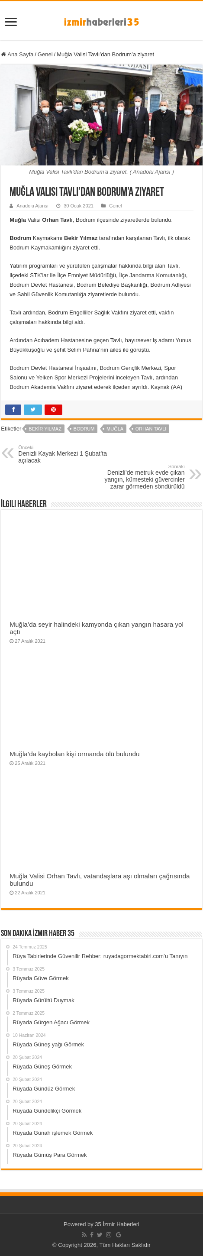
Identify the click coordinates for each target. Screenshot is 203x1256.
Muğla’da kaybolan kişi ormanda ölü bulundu (74, 753)
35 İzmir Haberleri (117, 1224)
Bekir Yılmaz (45, 428)
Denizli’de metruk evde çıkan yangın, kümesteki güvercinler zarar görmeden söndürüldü (140, 477)
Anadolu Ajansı (32, 205)
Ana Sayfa (17, 54)
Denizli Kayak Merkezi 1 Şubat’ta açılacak (62, 454)
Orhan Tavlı (151, 428)
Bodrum (84, 428)
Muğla (114, 428)
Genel (45, 54)
